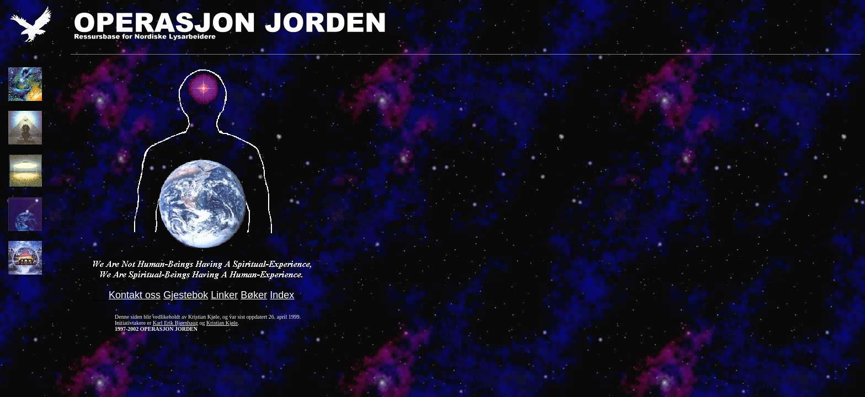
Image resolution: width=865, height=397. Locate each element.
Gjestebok (185, 295)
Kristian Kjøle (222, 323)
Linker (224, 295)
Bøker (254, 295)
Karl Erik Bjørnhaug (175, 323)
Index (282, 295)
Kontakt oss (135, 295)
